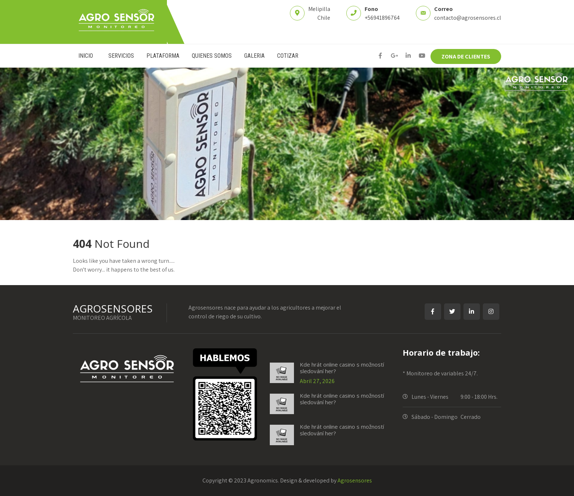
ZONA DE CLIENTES (465, 56)
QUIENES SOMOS (212, 55)
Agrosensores (355, 480)
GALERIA (254, 55)
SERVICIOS (121, 55)
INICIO (85, 55)
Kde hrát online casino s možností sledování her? (342, 367)
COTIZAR (287, 55)
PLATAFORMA (162, 55)
